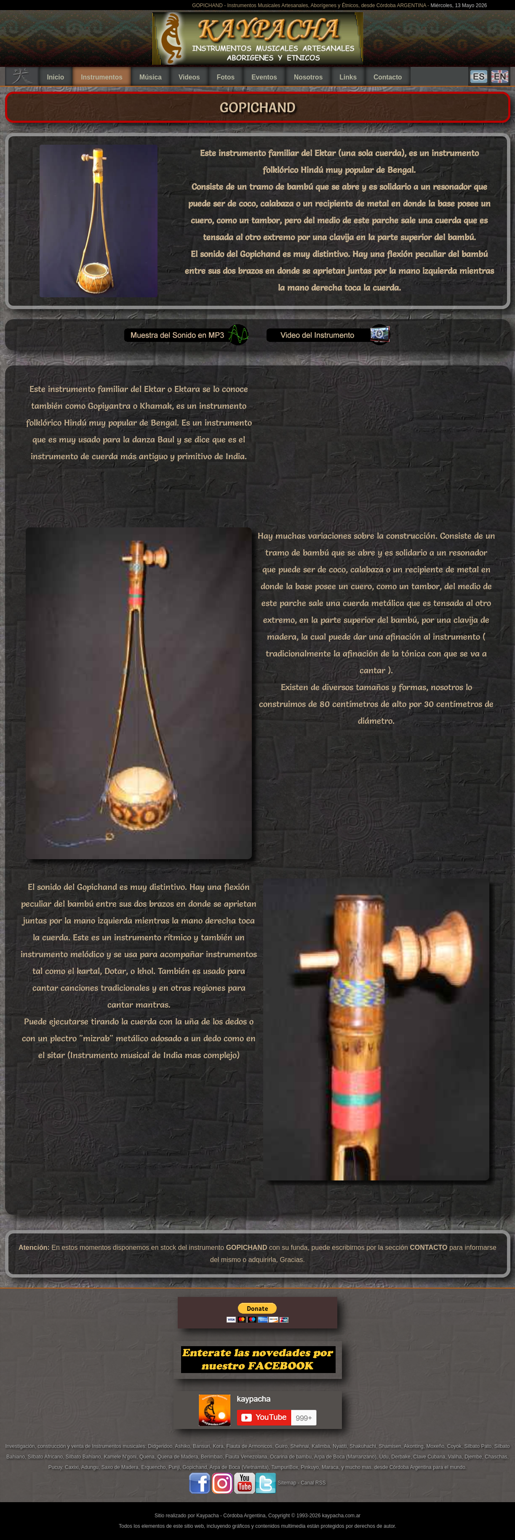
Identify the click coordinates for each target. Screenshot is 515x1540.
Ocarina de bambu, (292, 1457)
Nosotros (308, 77)
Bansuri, (203, 1446)
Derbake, (402, 1457)
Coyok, (455, 1446)
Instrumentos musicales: (120, 1446)
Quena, (148, 1457)
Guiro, (282, 1446)
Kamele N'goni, (121, 1457)
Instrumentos (102, 77)
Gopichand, (196, 1467)
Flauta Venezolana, (247, 1457)
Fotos (226, 77)
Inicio (55, 77)
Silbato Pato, (479, 1446)
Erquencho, (154, 1467)
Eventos (264, 77)
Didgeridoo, (161, 1446)
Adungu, (91, 1467)
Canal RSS (313, 1483)
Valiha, (456, 1457)
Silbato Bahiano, (85, 1457)
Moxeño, (436, 1446)
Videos (189, 77)
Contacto (388, 77)
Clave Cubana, (430, 1457)
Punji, (175, 1467)
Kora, (219, 1446)
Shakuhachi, (364, 1446)
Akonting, (415, 1446)
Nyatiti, (341, 1446)
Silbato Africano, (47, 1457)
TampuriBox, (286, 1467)
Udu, (385, 1457)
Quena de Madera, (179, 1457)
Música (150, 77)
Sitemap (287, 1483)
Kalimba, (322, 1446)
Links (348, 77)
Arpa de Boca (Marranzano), (346, 1457)
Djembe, (474, 1457)
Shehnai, (301, 1446)
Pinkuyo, (311, 1467)
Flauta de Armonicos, (250, 1446)
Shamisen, (391, 1446)
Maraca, (331, 1467)
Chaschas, (497, 1457)
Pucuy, (56, 1467)
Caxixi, (73, 1467)
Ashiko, (184, 1446)
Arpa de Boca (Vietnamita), (241, 1467)
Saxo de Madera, (121, 1467)
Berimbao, (213, 1457)
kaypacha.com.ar (341, 1516)
